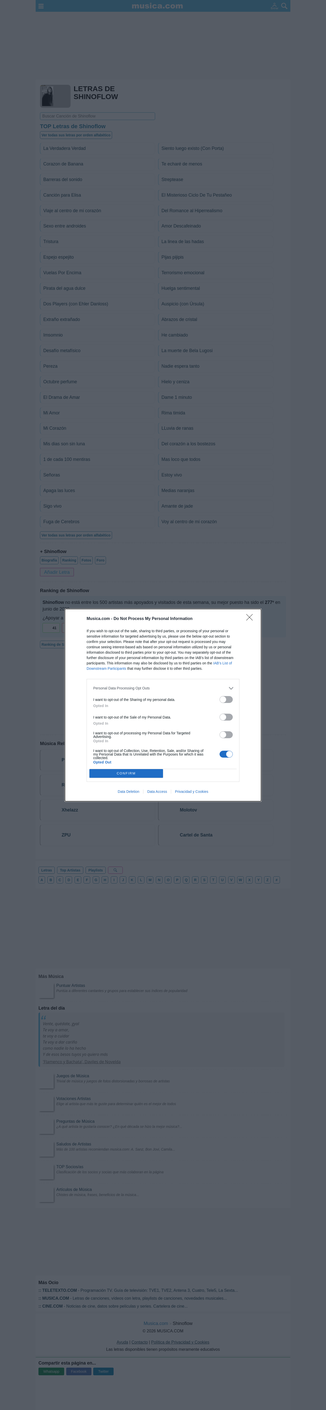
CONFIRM (126, 773)
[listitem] (163, 688)
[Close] (251, 619)
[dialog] (163, 705)
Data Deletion (128, 792)
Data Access (157, 792)
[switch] (226, 699)
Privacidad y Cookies (191, 792)
